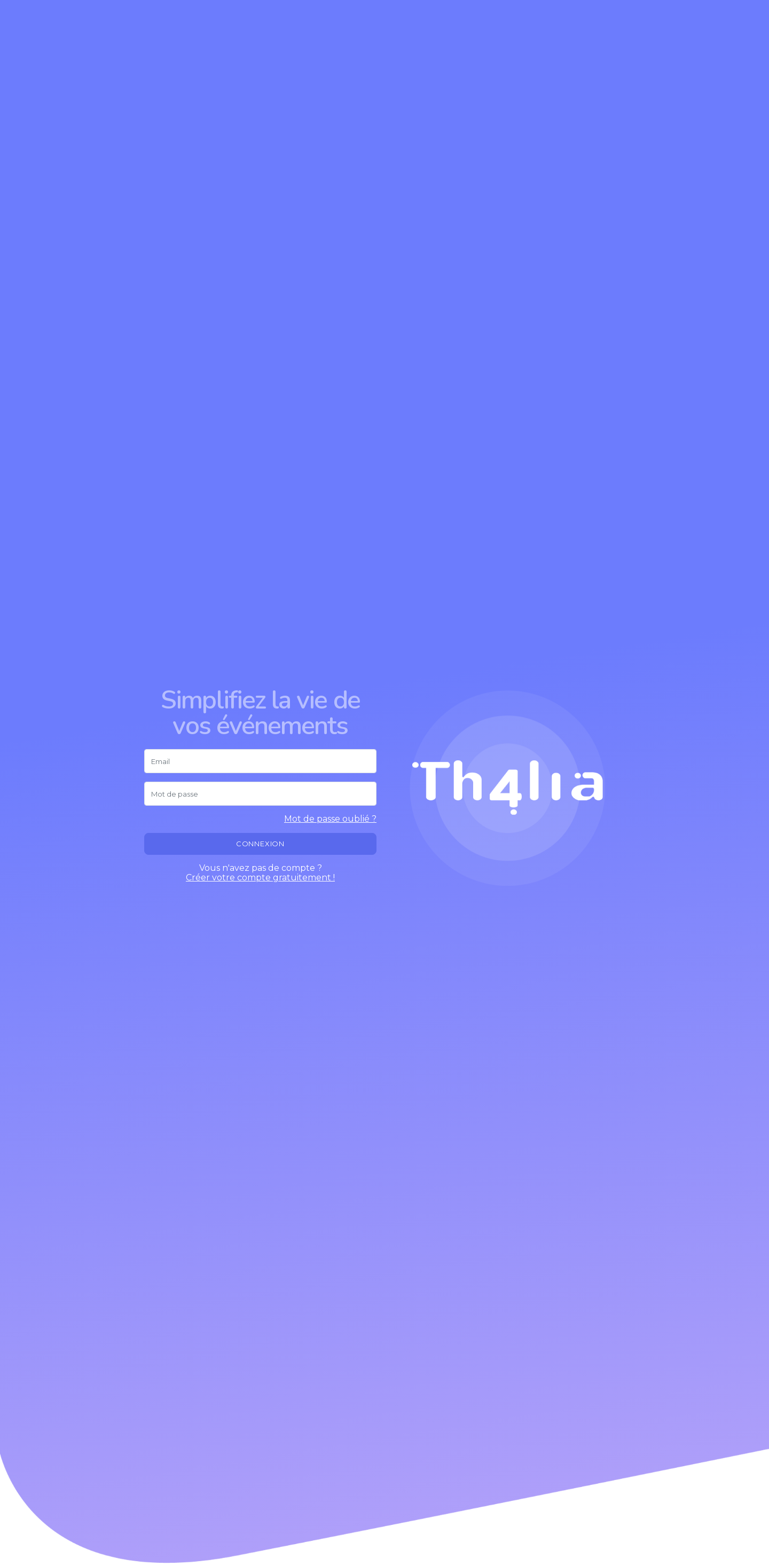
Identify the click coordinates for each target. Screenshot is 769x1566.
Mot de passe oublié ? (330, 819)
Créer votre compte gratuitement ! (260, 878)
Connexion (260, 843)
